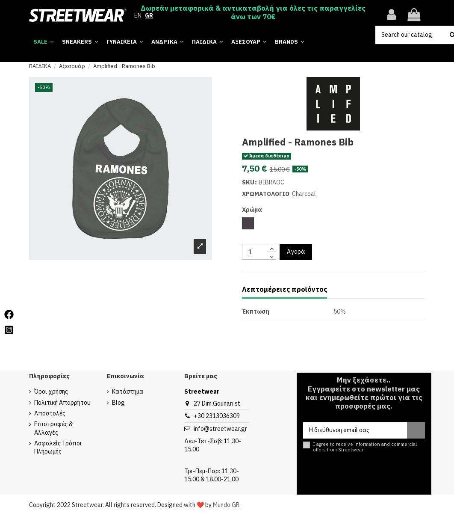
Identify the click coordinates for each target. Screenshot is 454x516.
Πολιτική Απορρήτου (62, 402)
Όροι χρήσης (51, 391)
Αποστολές (49, 413)
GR (149, 15)
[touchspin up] (271, 248)
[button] (289, 41)
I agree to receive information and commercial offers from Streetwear (365, 447)
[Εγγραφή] (416, 430)
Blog (118, 402)
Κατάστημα (127, 391)
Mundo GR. (227, 505)
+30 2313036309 (217, 416)
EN (138, 15)
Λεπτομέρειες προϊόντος (284, 289)
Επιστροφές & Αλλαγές (53, 428)
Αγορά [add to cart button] (296, 251)
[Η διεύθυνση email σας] (355, 430)
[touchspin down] (271, 256)
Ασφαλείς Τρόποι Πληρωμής (58, 447)
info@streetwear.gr (220, 429)
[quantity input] (254, 252)
